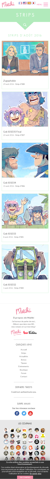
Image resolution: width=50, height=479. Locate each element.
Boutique (24, 370)
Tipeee (24, 363)
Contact (23, 376)
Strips (23, 353)
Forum (23, 373)
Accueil (24, 349)
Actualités (23, 356)
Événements (23, 366)
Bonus (23, 360)
